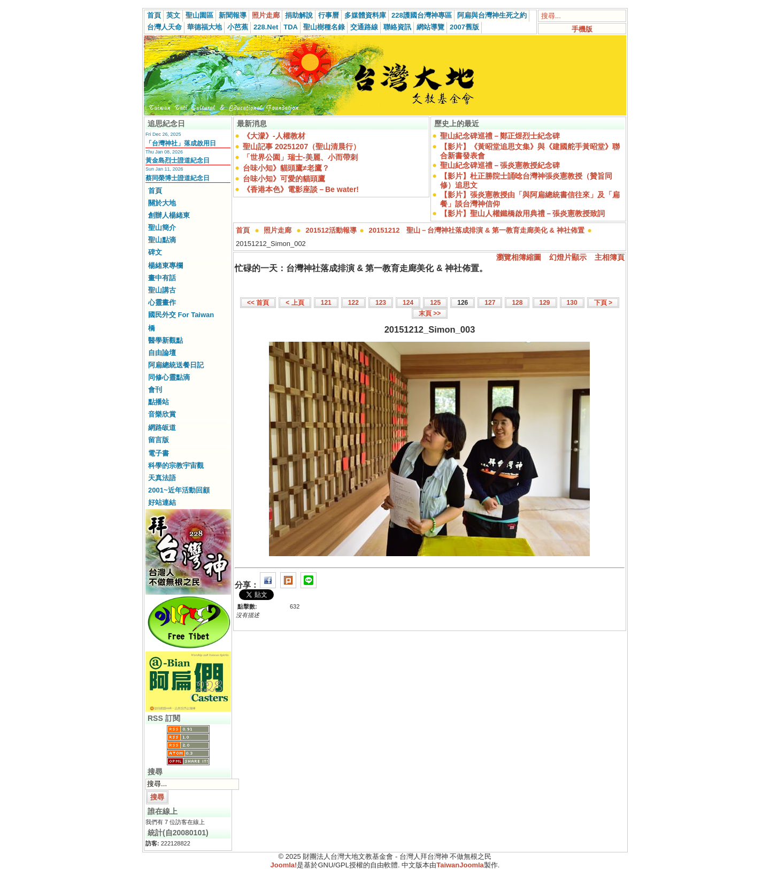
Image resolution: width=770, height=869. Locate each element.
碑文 (155, 252)
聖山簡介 (162, 228)
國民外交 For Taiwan (181, 315)
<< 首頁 (258, 302)
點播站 (158, 402)
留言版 (158, 440)
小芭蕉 (237, 27)
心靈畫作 (162, 302)
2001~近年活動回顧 (179, 490)
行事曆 (328, 15)
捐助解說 (299, 15)
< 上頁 (295, 302)
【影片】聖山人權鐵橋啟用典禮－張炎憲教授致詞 (522, 213)
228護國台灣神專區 (421, 15)
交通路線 (364, 27)
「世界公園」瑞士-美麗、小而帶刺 (300, 157)
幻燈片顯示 (568, 257)
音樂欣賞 (162, 414)
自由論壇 (162, 353)
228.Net (265, 27)
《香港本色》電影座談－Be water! (301, 189)
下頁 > (603, 302)
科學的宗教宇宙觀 (176, 466)
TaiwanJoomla (460, 865)
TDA (290, 27)
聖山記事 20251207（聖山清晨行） (301, 146)
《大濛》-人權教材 (274, 136)
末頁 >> (430, 313)
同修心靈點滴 (169, 377)
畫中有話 (162, 278)
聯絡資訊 (397, 27)
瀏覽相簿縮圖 (518, 257)
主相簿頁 (610, 257)
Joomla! (284, 865)
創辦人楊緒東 (169, 215)
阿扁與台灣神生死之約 (492, 15)
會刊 (155, 390)
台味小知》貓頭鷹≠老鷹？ (286, 168)
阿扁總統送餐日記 (176, 365)
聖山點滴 (162, 240)
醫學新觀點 (165, 340)
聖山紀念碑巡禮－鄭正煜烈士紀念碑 (500, 136)
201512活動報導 (331, 230)
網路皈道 (162, 428)
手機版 (582, 29)
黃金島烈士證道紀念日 (177, 160)
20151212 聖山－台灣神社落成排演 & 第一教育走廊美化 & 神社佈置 (476, 230)
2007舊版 (464, 27)
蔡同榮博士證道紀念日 (177, 178)
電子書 (158, 453)
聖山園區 (199, 15)
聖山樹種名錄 (324, 27)
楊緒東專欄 (165, 266)
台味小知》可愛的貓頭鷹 (284, 178)
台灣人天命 (164, 27)
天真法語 (162, 478)
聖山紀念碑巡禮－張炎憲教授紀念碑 (500, 165)
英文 (173, 15)
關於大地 (162, 203)
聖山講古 (162, 290)
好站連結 (162, 502)
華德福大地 (204, 27)
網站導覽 (430, 27)
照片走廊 (266, 15)
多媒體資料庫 (365, 15)
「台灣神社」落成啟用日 (180, 143)
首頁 (154, 15)
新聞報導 (233, 15)
